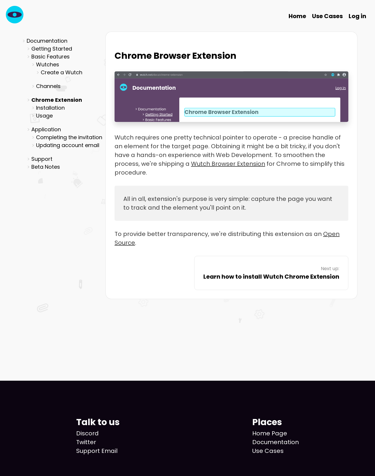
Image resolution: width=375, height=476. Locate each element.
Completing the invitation (69, 137)
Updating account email (67, 145)
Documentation (275, 442)
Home (297, 16)
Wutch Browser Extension (228, 164)
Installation (50, 107)
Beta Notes (45, 166)
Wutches (47, 64)
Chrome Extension (56, 100)
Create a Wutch (61, 72)
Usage (44, 115)
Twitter (86, 442)
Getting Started (51, 48)
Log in (357, 16)
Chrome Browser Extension (175, 56)
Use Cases (327, 16)
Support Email (96, 451)
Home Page (269, 433)
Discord (87, 433)
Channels (48, 86)
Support (41, 159)
